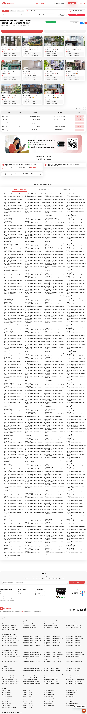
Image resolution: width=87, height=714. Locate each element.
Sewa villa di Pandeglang (71, 699)
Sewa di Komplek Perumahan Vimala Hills (12, 370)
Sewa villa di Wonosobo (70, 705)
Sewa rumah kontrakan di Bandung (73, 668)
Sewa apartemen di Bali (5, 591)
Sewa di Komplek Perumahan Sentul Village (54, 457)
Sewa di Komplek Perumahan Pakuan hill (12, 520)
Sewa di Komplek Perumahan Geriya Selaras (34, 257)
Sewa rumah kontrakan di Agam (30, 672)
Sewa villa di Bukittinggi (7, 696)
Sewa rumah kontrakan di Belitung (51, 675)
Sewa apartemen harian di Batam (73, 642)
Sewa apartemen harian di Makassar (10, 645)
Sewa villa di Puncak (27, 707)
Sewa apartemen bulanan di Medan (9, 658)
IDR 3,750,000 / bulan (35, 116)
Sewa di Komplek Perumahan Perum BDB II (13, 286)
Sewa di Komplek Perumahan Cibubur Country (75, 355)
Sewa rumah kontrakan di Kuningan (51, 677)
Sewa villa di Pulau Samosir (50, 701)
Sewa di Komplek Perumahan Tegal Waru (54, 509)
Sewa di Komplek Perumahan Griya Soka (53, 318)
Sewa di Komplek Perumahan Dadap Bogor (75, 480)
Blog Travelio (21, 594)
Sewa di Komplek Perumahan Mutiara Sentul (34, 338)
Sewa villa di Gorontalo (49, 696)
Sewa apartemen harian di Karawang (73, 645)
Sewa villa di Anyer (6, 690)
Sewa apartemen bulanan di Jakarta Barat (75, 654)
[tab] (22, 165)
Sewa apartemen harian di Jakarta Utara (32, 638)
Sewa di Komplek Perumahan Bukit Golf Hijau (34, 202)
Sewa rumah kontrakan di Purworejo (31, 681)
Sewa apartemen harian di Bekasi (9, 638)
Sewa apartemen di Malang (50, 623)
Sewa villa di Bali (26, 690)
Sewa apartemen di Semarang (50, 625)
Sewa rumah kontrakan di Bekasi (73, 670)
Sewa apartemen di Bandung (7, 594)
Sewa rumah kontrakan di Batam (30, 675)
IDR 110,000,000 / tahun (59, 126)
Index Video (61, 578)
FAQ (19, 591)
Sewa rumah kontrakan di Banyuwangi (10, 675)
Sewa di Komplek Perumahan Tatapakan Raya (75, 483)
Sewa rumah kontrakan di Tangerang (31, 668)
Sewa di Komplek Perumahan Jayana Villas (75, 431)
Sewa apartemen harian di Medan (9, 642)
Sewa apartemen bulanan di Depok (73, 656)
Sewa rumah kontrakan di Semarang (73, 681)
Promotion (20, 596)
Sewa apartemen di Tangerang (51, 627)
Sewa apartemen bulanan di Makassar (10, 661)
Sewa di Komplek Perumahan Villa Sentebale (34, 497)
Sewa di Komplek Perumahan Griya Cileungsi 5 (14, 315)
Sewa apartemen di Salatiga (29, 625)
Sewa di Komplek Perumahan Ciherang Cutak (13, 491)
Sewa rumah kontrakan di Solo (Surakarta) (32, 683)
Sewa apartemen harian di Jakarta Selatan (53, 638)
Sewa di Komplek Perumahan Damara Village (34, 512)
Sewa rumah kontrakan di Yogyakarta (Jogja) (75, 683)
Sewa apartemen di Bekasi (7, 621)
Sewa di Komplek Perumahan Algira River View (34, 483)
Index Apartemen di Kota (24, 576)
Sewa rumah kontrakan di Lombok (73, 677)
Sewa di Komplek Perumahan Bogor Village (75, 402)
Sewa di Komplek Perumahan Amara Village (75, 515)
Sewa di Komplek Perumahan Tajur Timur (54, 506)
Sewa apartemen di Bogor (28, 621)
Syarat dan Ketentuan (28, 611)
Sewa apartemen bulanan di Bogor (51, 656)
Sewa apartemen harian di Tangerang (74, 636)
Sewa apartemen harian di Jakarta (9, 636)
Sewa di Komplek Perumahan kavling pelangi (54, 295)
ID (49, 3)
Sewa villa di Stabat (6, 705)
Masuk (81, 3)
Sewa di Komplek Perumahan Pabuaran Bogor (34, 489)
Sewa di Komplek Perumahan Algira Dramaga (13, 274)
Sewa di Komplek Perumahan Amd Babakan (54, 486)
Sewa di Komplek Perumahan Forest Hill (12, 364)
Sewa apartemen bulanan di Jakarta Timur (11, 656)
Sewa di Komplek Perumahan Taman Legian (54, 358)
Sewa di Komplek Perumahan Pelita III (12, 549)
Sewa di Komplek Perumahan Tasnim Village (54, 439)
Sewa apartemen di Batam (71, 620)
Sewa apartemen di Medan (71, 623)
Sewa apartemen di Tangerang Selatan (74, 627)
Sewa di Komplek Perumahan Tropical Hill (12, 402)
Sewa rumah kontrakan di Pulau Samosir (10, 681)
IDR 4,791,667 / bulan (35, 123)
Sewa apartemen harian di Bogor (51, 640)
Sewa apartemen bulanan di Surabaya (52, 652)
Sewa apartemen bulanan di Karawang (74, 661)
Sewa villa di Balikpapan (49, 690)
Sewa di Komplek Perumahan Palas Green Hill (75, 387)
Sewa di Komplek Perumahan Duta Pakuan (75, 211)
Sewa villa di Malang (27, 699)
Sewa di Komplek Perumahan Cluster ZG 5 (75, 448)
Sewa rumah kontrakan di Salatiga (51, 681)
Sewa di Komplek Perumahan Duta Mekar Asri (75, 231)
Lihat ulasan (59, 21)
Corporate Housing (40, 3)
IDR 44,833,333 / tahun (59, 119)
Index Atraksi (55, 576)
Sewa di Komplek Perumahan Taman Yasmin (54, 324)
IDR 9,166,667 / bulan (35, 126)
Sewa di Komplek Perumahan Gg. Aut (12, 324)
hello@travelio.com (40, 594)
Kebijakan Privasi (18, 611)
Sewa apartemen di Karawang (8, 623)
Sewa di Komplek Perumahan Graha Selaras (75, 520)
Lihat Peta (74, 22)
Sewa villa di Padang (48, 699)
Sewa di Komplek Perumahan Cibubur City (33, 214)
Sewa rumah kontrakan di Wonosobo (52, 683)
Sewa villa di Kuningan (28, 698)
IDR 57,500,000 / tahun (59, 123)
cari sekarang (76, 14)
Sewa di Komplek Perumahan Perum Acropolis (14, 271)
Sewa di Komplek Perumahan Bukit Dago (12, 358)
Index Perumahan (37, 578)
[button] (22, 165)
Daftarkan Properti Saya (59, 3)
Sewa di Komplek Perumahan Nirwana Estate (13, 344)
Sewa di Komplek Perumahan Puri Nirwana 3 (75, 361)
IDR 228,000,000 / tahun (59, 130)
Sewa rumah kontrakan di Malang (30, 679)
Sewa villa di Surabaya (49, 705)
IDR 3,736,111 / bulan (35, 119)
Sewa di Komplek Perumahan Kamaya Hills (54, 460)
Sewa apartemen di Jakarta (6, 596)
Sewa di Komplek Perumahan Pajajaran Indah (55, 344)
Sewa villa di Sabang (6, 703)
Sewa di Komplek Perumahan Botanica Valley (75, 497)
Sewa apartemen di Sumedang (8, 627)
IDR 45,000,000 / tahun (59, 116)
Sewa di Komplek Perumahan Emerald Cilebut (55, 234)
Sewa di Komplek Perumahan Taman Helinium (75, 408)
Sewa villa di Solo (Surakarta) (72, 703)
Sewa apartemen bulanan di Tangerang (74, 652)
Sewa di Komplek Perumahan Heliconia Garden (76, 529)
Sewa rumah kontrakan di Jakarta (51, 668)
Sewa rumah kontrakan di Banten (73, 674)
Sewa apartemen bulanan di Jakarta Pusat (32, 656)
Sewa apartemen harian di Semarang (52, 645)
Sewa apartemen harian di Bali (29, 642)
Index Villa (55, 578)
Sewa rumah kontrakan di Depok (9, 670)
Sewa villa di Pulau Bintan (28, 701)
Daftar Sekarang (76, 582)
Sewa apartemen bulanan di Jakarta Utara (32, 654)
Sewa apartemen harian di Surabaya (52, 636)
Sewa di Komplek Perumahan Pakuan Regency (76, 263)
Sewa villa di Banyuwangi (71, 692)
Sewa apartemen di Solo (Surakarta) (73, 625)
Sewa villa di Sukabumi (28, 705)
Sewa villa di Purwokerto (71, 701)
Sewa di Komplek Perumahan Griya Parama (34, 538)
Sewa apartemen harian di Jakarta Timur (11, 640)
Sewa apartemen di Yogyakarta (7, 598)
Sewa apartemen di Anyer (7, 620)
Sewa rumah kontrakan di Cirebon (9, 677)
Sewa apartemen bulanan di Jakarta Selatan (53, 654)
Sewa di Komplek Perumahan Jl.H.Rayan (53, 532)
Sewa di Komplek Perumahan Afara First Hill (54, 312)
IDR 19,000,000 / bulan (35, 130)
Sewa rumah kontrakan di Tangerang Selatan (32, 670)
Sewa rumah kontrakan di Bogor (9, 672)
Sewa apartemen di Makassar (29, 623)
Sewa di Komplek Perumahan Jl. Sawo (74, 552)
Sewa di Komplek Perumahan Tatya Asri (74, 240)
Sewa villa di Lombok (70, 698)
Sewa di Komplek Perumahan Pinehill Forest (13, 410)
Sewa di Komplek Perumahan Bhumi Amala (54, 396)
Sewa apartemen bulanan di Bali (30, 658)
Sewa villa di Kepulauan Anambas (9, 698)
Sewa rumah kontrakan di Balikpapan (10, 674)
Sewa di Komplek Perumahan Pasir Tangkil (34, 509)
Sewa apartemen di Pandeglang (9, 625)
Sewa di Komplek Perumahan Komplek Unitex (55, 341)
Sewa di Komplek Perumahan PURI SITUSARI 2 (76, 428)
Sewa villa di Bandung (6, 692)
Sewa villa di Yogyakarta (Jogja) (9, 707)
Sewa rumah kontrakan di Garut (30, 677)
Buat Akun (72, 3)
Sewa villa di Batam (6, 694)
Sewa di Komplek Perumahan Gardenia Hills (54, 529)
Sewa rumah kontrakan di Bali (72, 672)
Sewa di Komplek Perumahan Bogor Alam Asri (14, 506)
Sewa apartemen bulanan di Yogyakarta (31, 661)
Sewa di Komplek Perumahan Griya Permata (13, 523)
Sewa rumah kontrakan (7, 668)
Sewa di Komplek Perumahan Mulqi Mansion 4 (13, 448)
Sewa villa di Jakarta (70, 696)
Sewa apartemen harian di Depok (73, 640)
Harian (5, 10)
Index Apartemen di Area (36, 576)
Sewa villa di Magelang (7, 699)
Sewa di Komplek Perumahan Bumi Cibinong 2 (34, 465)
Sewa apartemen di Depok (50, 621)
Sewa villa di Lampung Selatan (50, 698)
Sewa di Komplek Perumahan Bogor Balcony (75, 344)
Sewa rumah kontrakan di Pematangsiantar (75, 679)
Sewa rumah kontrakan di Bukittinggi (73, 675)
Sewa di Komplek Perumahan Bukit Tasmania (13, 483)
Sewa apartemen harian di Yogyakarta (31, 645)
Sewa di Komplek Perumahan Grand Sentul (54, 202)
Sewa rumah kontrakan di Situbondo (10, 683)
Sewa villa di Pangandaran (7, 701)
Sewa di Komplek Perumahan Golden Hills (33, 506)
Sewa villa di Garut (27, 696)
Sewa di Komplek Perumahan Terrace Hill (33, 222)
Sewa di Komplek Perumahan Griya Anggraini (13, 465)
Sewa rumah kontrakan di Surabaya (52, 670)
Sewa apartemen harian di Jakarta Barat (74, 638)
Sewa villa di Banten (48, 692)
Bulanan (13, 10)
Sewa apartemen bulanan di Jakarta (10, 652)
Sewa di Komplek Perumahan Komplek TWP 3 (55, 381)
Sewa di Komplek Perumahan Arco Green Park (75, 321)
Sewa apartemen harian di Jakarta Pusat (32, 640)
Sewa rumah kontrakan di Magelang (9, 679)
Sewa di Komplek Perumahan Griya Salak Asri (55, 515)
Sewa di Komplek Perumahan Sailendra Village (34, 523)
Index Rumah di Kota (64, 576)
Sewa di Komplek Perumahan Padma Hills (33, 515)
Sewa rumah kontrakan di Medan (51, 679)
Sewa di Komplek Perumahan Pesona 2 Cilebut (76, 419)
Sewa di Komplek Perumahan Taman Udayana (14, 222)
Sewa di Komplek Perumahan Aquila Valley (13, 280)
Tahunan (20, 10)
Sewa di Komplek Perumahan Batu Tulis (33, 332)
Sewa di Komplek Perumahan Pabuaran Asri (13, 387)
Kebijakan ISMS (37, 611)
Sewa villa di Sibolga (48, 703)
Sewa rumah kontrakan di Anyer (51, 672)
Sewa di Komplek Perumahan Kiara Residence (13, 442)
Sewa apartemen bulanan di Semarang (52, 661)
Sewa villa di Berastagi (49, 694)
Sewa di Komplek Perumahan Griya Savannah (75, 523)
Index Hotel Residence (47, 578)
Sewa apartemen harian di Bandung (31, 636)
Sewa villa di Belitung (27, 694)
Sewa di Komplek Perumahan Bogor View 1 (54, 208)
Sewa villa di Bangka (27, 692)
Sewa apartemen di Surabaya (7, 600)
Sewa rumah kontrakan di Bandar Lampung (53, 674)
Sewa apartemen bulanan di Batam (73, 658)
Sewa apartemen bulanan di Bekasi (9, 654)
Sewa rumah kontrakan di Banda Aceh (31, 674)
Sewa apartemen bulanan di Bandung (31, 652)
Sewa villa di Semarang (28, 703)
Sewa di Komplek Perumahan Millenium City (54, 353)
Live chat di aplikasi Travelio (42, 591)
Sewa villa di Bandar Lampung (72, 690)
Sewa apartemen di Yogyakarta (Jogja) (10, 629)
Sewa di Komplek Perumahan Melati (32, 518)
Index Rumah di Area (27, 578)
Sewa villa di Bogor (70, 694)
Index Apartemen (47, 576)
